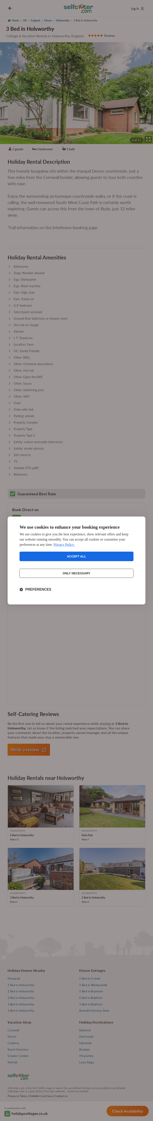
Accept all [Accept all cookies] (76, 556)
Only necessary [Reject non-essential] (76, 573)
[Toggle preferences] (35, 589)
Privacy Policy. (64, 544)
